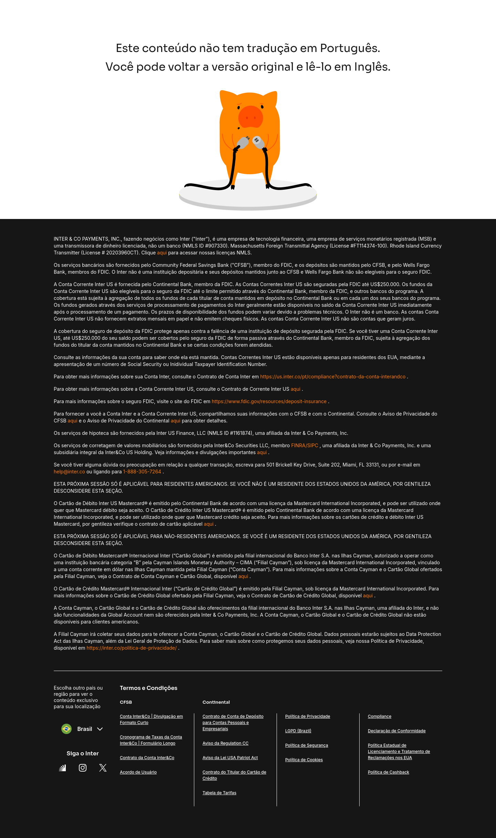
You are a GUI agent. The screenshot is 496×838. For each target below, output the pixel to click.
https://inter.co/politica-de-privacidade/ (131, 648)
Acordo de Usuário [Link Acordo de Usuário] (138, 772)
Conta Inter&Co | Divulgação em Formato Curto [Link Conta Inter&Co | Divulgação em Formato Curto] (151, 719)
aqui (162, 252)
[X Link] (103, 767)
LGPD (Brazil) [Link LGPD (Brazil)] (298, 730)
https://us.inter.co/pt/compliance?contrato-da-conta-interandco (333, 376)
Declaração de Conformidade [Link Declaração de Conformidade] (397, 730)
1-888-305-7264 (142, 471)
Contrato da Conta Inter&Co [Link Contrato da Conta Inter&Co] (147, 757)
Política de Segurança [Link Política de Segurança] (306, 745)
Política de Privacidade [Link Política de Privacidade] (307, 716)
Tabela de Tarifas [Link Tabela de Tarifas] (219, 792)
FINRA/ (299, 445)
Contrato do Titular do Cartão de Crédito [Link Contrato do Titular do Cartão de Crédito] (234, 775)
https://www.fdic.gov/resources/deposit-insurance (269, 401)
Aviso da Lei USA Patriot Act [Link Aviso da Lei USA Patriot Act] (230, 757)
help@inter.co (69, 471)
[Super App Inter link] (62, 767)
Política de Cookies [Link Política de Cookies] (304, 759)
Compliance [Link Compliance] (379, 716)
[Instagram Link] (83, 767)
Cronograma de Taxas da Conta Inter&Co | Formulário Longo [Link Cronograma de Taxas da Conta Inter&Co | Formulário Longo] (151, 740)
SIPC (312, 445)
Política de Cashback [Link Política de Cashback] (388, 772)
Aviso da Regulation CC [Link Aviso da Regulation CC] (225, 743)
